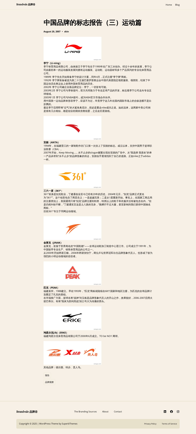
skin (66, 31)
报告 (47, 375)
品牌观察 (49, 382)
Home (169, 4)
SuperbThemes (69, 423)
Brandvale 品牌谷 (25, 4)
